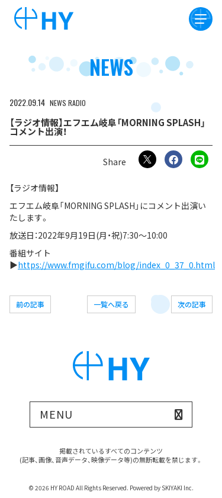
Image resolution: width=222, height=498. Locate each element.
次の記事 (192, 304)
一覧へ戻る (111, 304)
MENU (56, 414)
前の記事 (30, 304)
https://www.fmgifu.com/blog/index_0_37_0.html (116, 265)
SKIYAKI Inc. (178, 487)
